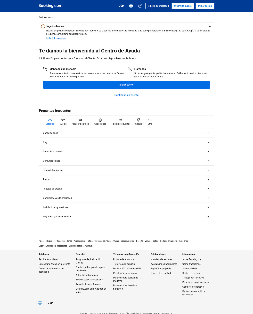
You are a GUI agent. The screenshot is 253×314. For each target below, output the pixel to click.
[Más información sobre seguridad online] (56, 38)
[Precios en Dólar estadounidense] (50, 303)
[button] (127, 26)
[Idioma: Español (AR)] (40, 303)
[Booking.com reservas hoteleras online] (50, 6)
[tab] (50, 122)
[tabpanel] (126, 174)
